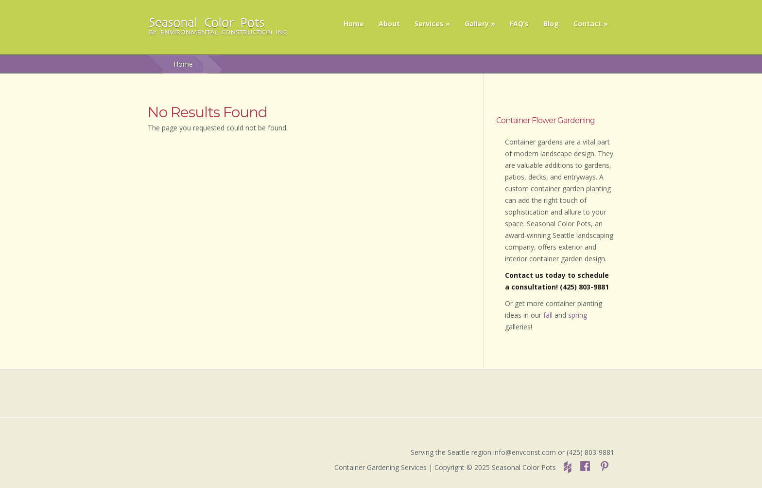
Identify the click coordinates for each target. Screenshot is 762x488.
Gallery (477, 23)
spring (577, 315)
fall (548, 315)
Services (429, 23)
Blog (551, 23)
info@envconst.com (524, 452)
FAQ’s (519, 23)
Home (354, 23)
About (389, 23)
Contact (587, 23)
